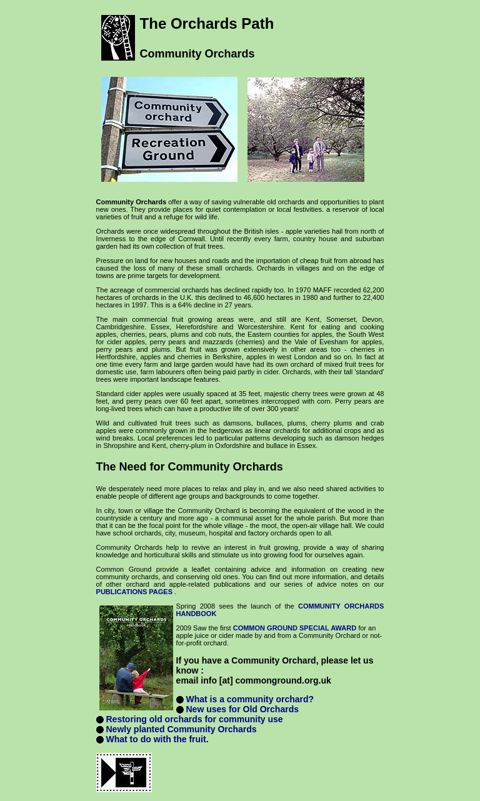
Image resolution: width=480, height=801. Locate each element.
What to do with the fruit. (157, 739)
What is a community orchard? (250, 699)
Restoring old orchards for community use (194, 719)
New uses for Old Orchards (242, 709)
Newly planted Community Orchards (181, 729)
